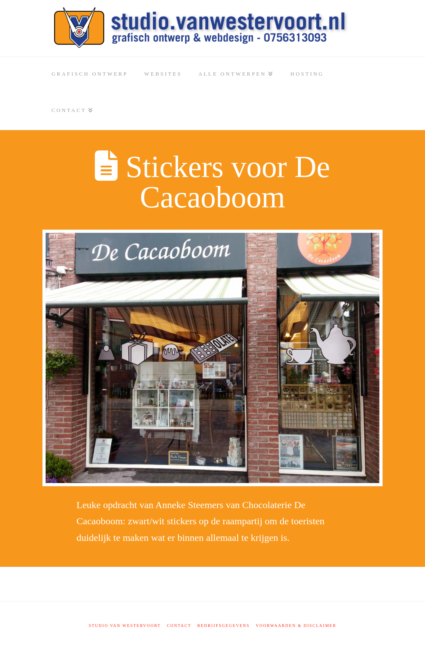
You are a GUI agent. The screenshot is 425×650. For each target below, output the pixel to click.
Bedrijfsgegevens (223, 625)
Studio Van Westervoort (125, 625)
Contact (179, 625)
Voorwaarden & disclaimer (296, 625)
